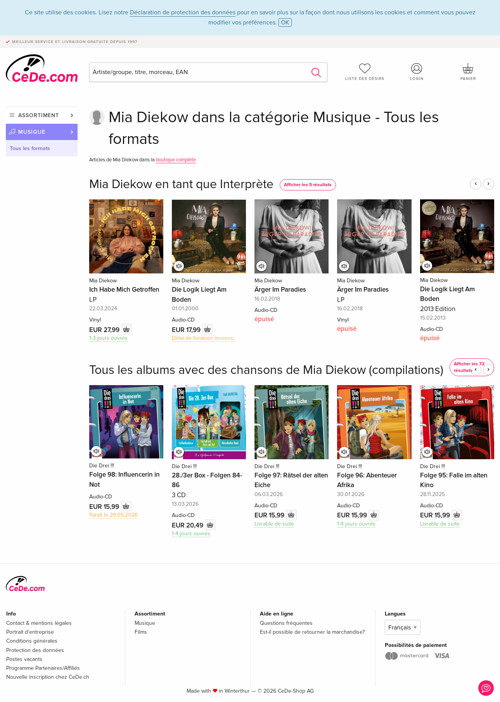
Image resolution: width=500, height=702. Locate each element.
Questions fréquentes (286, 623)
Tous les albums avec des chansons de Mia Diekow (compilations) (266, 370)
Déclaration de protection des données (182, 12)
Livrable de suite (274, 523)
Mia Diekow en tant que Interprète (181, 184)
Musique (31, 132)
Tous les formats (30, 148)
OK (285, 22)
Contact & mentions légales (39, 623)
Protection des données (35, 650)
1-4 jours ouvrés (191, 533)
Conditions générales (31, 641)
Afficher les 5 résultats (308, 185)
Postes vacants (24, 659)
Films (141, 632)
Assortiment (38, 115)
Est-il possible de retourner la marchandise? (312, 632)
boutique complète (176, 160)
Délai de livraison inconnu (203, 338)
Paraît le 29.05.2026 (113, 515)
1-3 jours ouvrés (108, 338)
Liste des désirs (365, 71)
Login (417, 71)
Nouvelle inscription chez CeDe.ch (47, 677)
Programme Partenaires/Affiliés (43, 668)
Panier (468, 71)
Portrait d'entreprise (30, 632)
